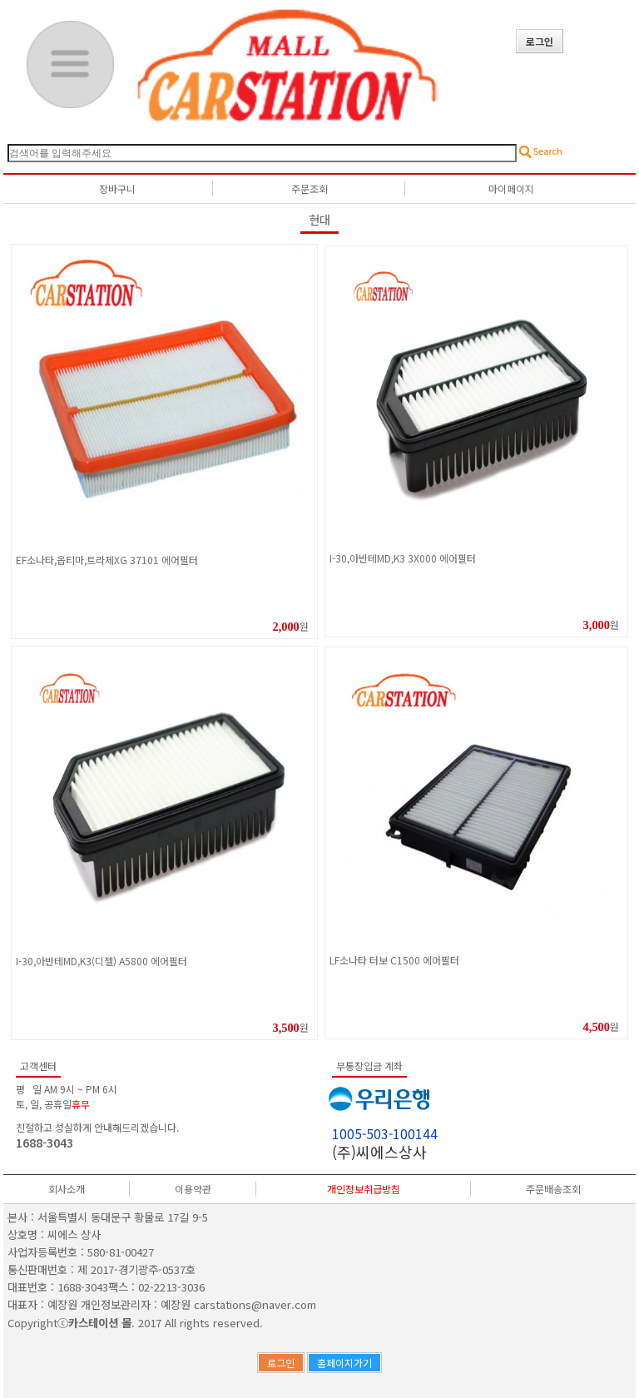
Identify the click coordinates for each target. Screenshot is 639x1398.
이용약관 (193, 1189)
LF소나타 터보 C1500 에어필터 (394, 960)
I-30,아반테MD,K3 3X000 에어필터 (402, 558)
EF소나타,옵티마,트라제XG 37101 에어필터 (107, 560)
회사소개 (66, 1189)
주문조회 (309, 188)
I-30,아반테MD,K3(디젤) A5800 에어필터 (101, 961)
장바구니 (117, 188)
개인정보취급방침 (363, 1189)
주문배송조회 (553, 1189)
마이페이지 (511, 188)
